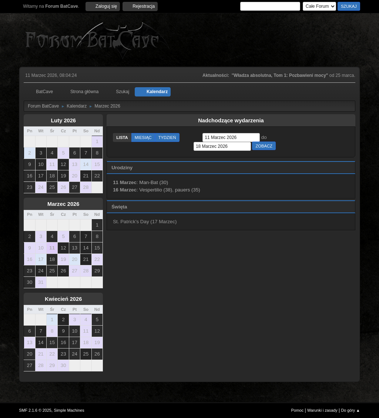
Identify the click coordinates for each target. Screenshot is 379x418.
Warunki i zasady (322, 410)
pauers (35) (187, 190)
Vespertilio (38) (155, 190)
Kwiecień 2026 (63, 299)
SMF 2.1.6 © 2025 (35, 410)
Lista (122, 137)
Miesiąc (143, 137)
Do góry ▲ (350, 410)
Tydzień (167, 137)
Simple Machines (69, 410)
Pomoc (297, 410)
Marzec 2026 (63, 204)
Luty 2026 (63, 120)
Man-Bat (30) (153, 182)
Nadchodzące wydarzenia (231, 120)
